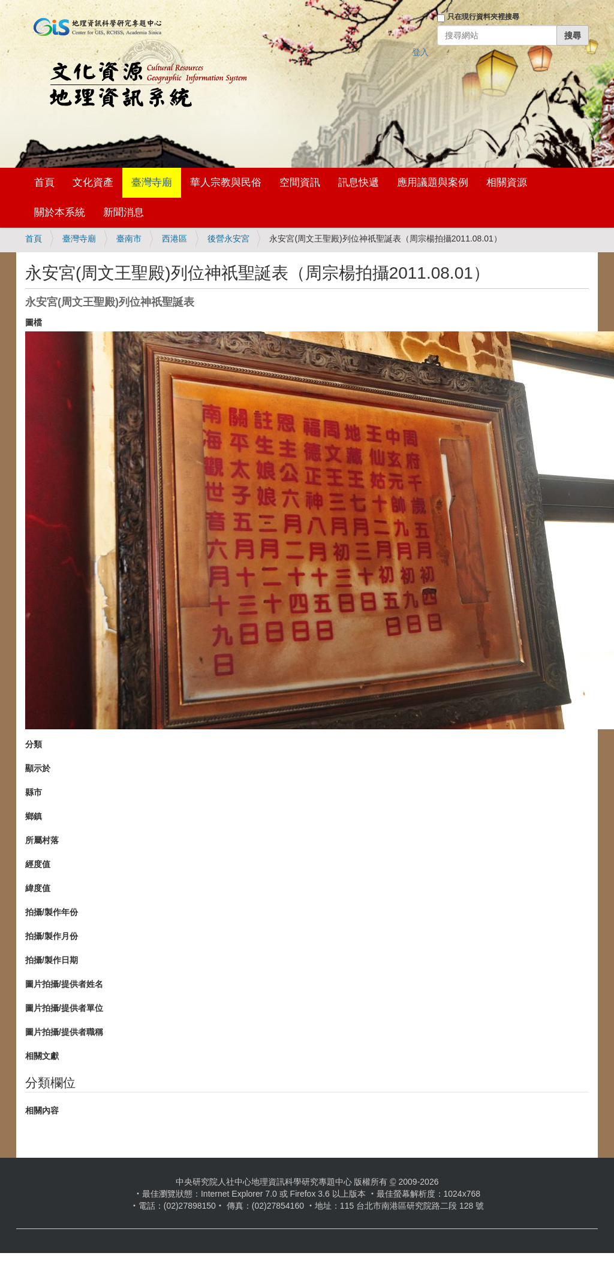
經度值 (37, 864)
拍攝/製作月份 (51, 936)
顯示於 (37, 768)
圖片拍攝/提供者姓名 (64, 984)
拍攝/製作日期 (51, 960)
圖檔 (33, 322)
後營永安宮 (228, 238)
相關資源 (506, 182)
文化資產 (93, 182)
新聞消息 (123, 212)
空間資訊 (299, 182)
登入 (420, 52)
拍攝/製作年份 (51, 912)
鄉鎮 (33, 816)
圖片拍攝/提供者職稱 (64, 1032)
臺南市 (129, 238)
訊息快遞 (358, 182)
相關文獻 (42, 1056)
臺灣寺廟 (151, 182)
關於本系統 (59, 212)
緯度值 (37, 888)
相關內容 (42, 1110)
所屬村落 (42, 840)
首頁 (44, 182)
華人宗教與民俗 (225, 182)
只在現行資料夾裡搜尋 (483, 17)
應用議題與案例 (432, 182)
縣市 (33, 792)
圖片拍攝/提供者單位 (64, 1008)
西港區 (174, 238)
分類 (33, 744)
